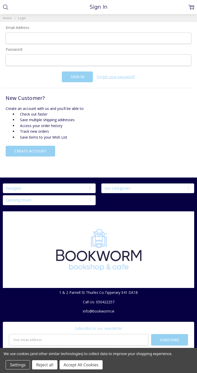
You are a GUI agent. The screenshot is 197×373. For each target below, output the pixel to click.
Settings (18, 365)
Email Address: (18, 27)
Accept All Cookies (81, 365)
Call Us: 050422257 (98, 301)
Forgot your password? (116, 76)
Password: (14, 49)
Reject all (44, 365)
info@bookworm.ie (98, 311)
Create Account (30, 151)
